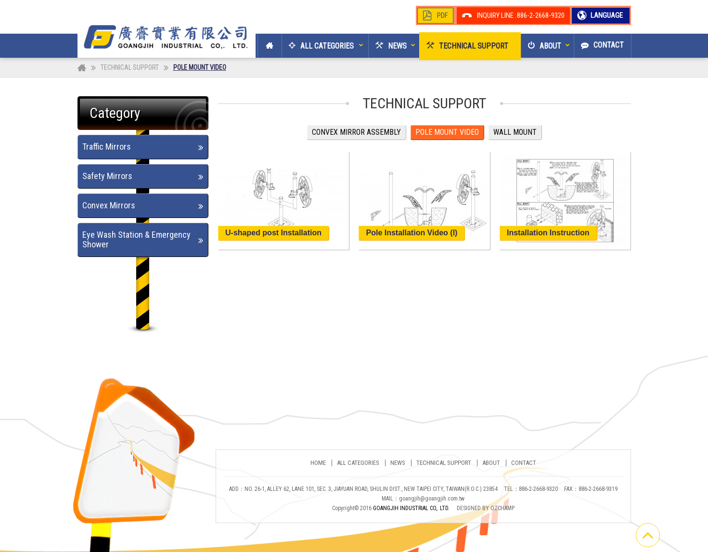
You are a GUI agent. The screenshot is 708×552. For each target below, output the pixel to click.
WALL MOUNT (515, 132)
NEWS (397, 463)
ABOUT (491, 463)
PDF (442, 15)
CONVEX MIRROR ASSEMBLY (356, 132)
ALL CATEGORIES (358, 463)
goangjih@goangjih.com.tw (431, 498)
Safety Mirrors (107, 176)
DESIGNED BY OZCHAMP (486, 508)
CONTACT (523, 463)
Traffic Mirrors (106, 146)
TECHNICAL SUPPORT (130, 67)
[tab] (143, 147)
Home (318, 463)
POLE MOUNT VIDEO (447, 132)
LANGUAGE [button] (606, 15)
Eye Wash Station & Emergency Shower (136, 239)
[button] (318, 46)
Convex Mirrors (108, 205)
